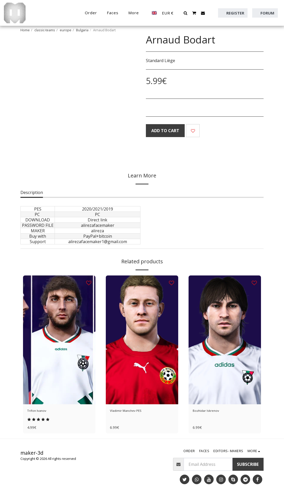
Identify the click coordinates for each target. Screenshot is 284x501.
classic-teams (44, 30)
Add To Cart (165, 130)
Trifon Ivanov (40, 411)
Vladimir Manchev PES (131, 411)
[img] (59, 339)
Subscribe (248, 467)
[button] (186, 13)
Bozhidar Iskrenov (210, 411)
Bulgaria (82, 30)
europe (65, 30)
